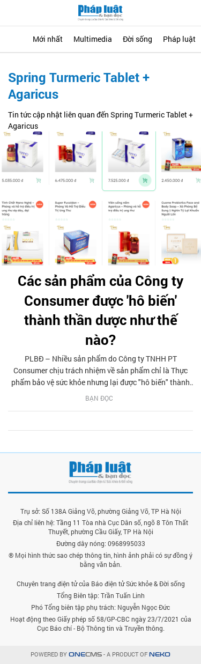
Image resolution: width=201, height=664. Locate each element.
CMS (85, 654)
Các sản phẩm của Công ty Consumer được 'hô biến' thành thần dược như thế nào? (100, 309)
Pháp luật (179, 39)
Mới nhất (48, 39)
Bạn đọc (99, 398)
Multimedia (92, 39)
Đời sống (137, 39)
